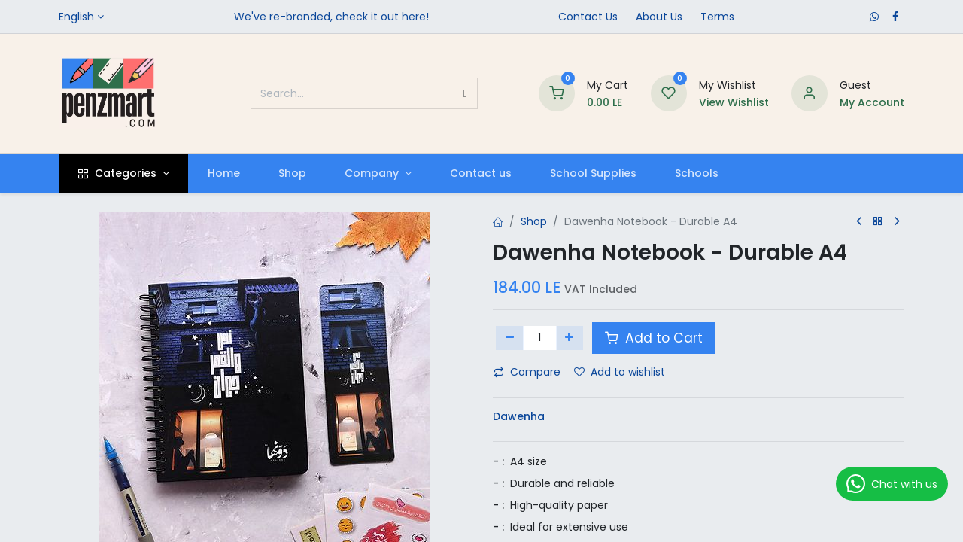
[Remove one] (510, 338)
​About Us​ (659, 16)
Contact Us (588, 16)
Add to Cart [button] (654, 338)
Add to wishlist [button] (619, 371)
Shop (534, 221)
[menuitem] (223, 173)
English (76, 16)
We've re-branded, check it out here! (331, 16)
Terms (717, 16)
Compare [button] (527, 371)
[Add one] (570, 338)
